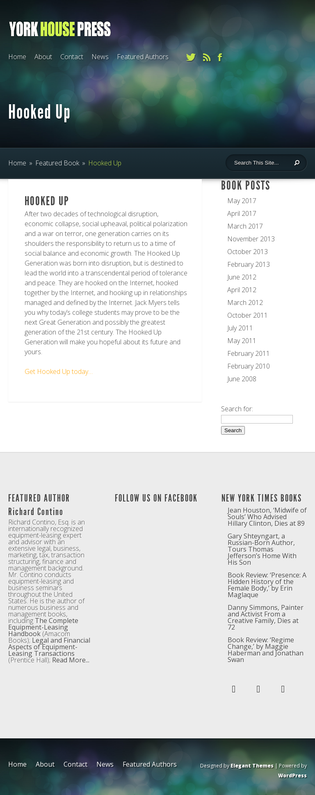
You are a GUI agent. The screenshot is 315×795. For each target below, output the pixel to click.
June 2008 (241, 378)
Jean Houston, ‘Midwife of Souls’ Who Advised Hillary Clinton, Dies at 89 (267, 517)
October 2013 (247, 251)
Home (17, 56)
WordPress (292, 775)
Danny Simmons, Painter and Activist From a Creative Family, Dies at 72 (266, 617)
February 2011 (248, 353)
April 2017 (241, 213)
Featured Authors (143, 56)
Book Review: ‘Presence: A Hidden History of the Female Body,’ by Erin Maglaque (267, 584)
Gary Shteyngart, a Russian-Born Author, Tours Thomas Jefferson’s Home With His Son (262, 549)
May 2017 (241, 200)
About (43, 56)
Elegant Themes (252, 765)
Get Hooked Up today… (59, 371)
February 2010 (248, 366)
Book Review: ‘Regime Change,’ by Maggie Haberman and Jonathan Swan (266, 649)
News (100, 56)
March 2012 (245, 302)
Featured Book (57, 162)
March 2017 (245, 226)
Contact (71, 56)
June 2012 (241, 277)
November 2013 (251, 238)
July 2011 (240, 327)
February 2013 (248, 264)
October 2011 (247, 315)
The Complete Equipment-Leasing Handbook (43, 627)
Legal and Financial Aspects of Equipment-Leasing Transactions (49, 647)
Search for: (237, 408)
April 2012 (241, 289)
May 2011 (241, 340)
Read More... (70, 659)
